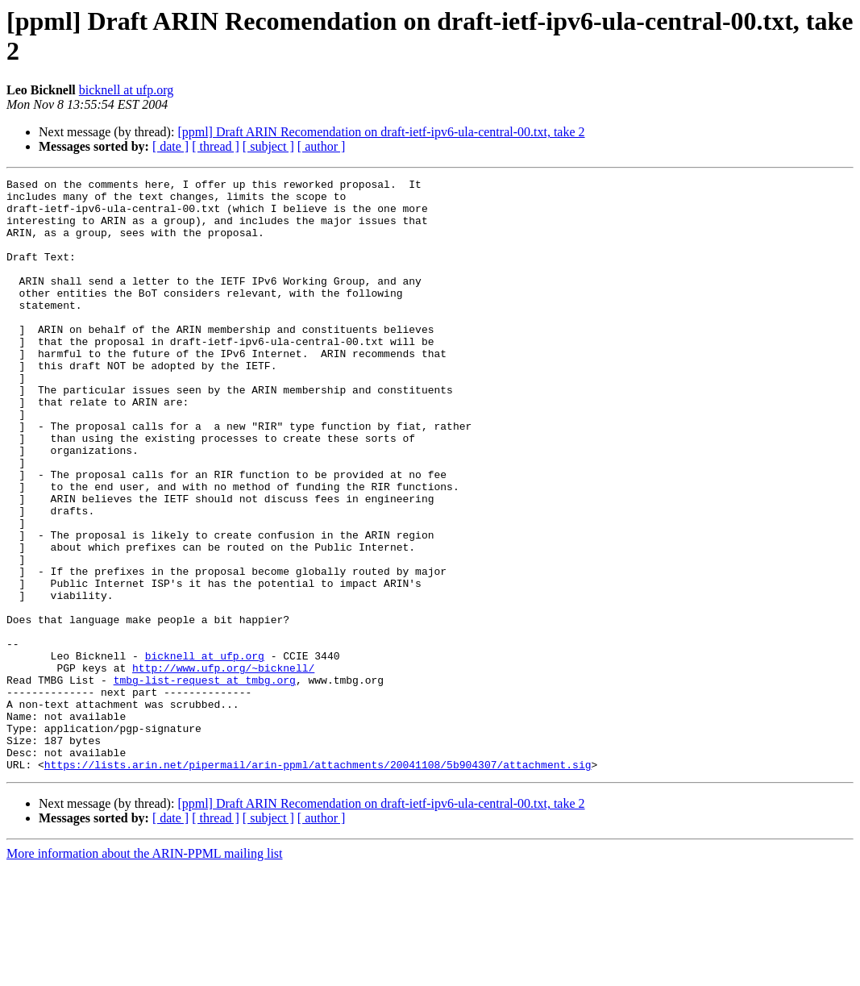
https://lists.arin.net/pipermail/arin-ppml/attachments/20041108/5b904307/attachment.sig (318, 883)
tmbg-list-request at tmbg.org (205, 781)
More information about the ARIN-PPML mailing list (144, 972)
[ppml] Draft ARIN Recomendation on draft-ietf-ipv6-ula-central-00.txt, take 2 (380, 132)
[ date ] (170, 146)
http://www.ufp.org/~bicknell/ (223, 766)
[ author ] (321, 146)
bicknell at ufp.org (126, 90)
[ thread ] (215, 146)
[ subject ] (268, 146)
